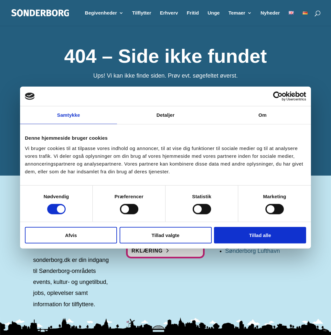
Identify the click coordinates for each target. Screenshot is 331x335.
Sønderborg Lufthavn (252, 251)
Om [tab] (262, 115)
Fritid (193, 13)
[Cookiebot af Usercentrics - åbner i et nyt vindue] (278, 96)
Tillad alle (260, 235)
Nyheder (270, 13)
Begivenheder (101, 13)
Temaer (237, 13)
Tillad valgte (165, 235)
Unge (214, 13)
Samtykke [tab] (68, 115)
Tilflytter (141, 13)
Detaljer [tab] (165, 115)
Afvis (71, 235)
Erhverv (169, 13)
